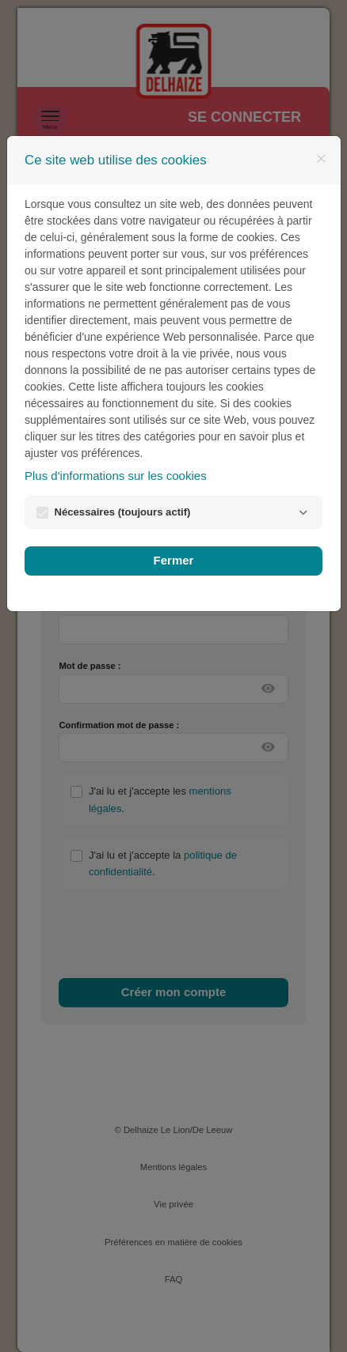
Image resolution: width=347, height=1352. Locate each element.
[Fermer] (320, 158)
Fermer (174, 560)
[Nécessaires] (303, 513)
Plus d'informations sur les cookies (116, 475)
